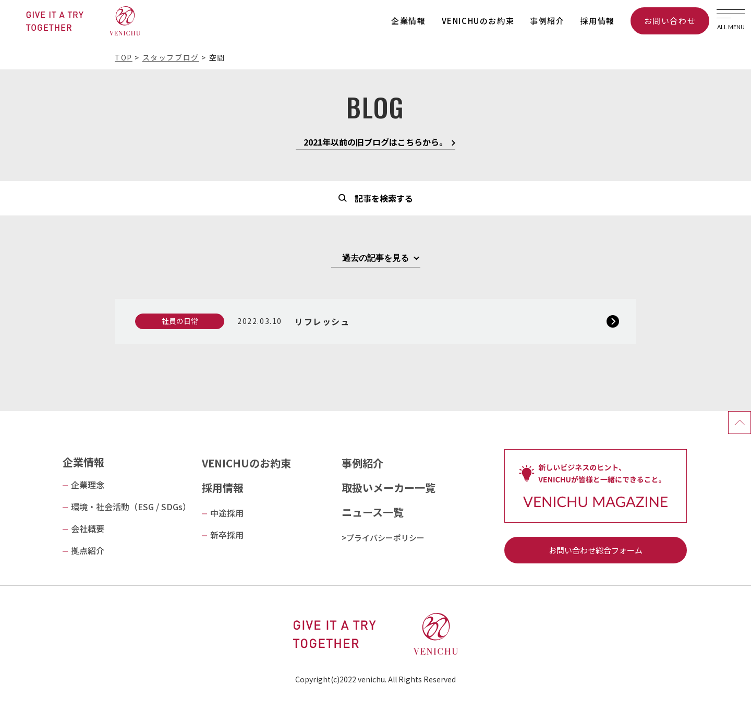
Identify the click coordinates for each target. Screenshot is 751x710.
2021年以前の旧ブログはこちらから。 (375, 143)
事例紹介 (547, 20)
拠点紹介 (87, 550)
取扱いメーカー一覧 (388, 487)
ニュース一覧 (373, 512)
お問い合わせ (670, 20)
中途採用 (227, 513)
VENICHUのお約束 (478, 20)
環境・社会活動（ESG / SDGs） (131, 506)
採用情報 (597, 20)
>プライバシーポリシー (383, 537)
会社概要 (87, 528)
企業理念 (87, 484)
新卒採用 (227, 534)
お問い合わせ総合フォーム (596, 550)
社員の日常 (180, 321)
